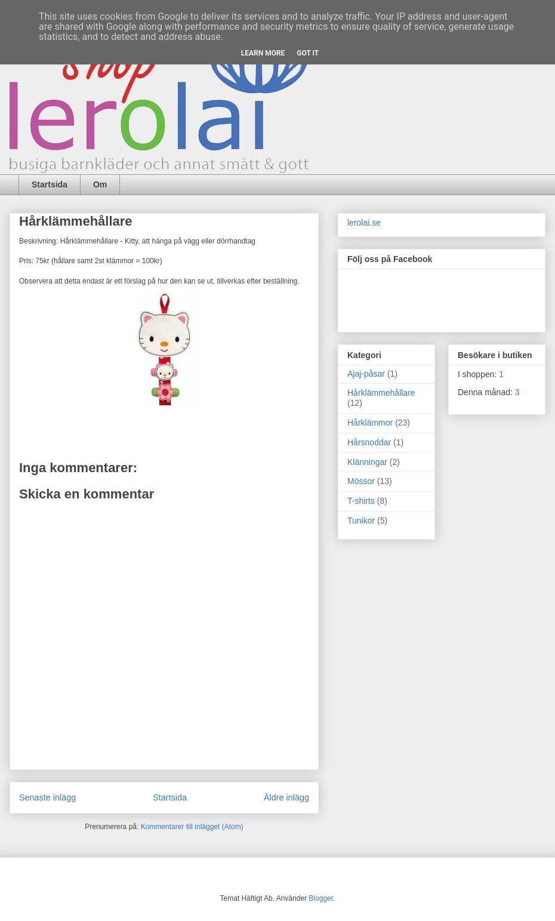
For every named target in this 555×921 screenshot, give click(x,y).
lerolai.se (364, 222)
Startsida (49, 184)
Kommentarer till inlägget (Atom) (192, 827)
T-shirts (361, 501)
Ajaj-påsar (366, 373)
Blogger (321, 898)
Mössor (361, 481)
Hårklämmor (370, 422)
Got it (308, 53)
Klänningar (367, 462)
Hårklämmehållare (381, 393)
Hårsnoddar (369, 442)
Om (100, 184)
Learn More (263, 53)
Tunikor (361, 520)
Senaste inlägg (47, 797)
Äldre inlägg (286, 797)
